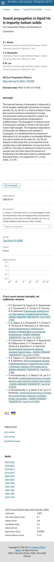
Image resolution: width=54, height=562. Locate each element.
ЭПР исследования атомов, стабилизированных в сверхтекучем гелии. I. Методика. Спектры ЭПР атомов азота (29, 364)
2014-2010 (9, 473)
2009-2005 (9, 476)
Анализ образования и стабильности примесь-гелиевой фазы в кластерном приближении (27, 332)
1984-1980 (9, 494)
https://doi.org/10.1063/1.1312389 (18, 81)
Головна (6, 9)
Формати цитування (14, 226)
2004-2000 (9, 480)
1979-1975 (9, 497)
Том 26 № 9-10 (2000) (32, 9)
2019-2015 (9, 469)
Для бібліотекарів (12, 441)
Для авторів (9, 437)
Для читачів (9, 432)
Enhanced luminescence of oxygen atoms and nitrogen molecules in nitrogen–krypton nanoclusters (30, 396)
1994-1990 (9, 487)
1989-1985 (9, 490)
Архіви (16, 9)
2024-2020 (9, 466)
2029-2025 (9, 462)
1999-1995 (9, 483)
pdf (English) (12, 185)
